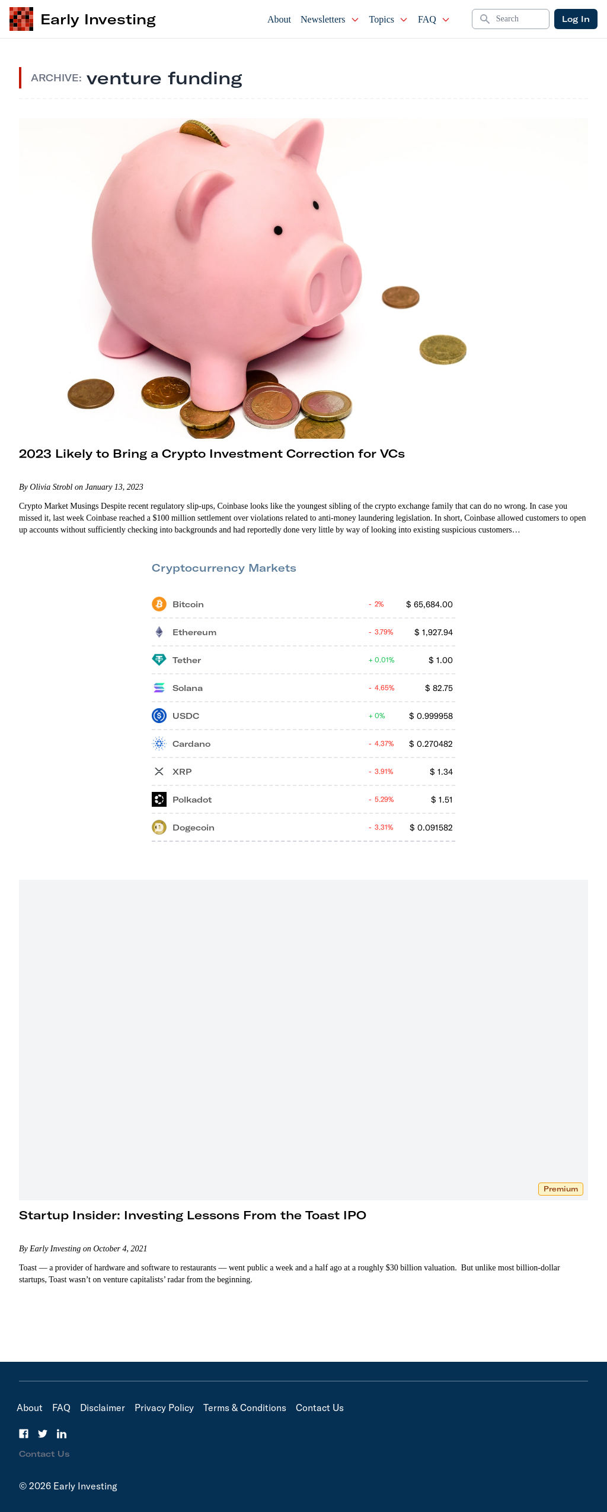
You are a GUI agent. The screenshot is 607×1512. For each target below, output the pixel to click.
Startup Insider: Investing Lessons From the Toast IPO (192, 1214)
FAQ (434, 19)
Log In (576, 19)
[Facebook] (23, 1433)
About (279, 19)
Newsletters (330, 19)
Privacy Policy (164, 1407)
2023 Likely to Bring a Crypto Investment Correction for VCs (212, 453)
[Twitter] (42, 1433)
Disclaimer (102, 1407)
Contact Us (320, 1407)
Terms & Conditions (244, 1407)
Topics (388, 19)
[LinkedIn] (61, 1433)
